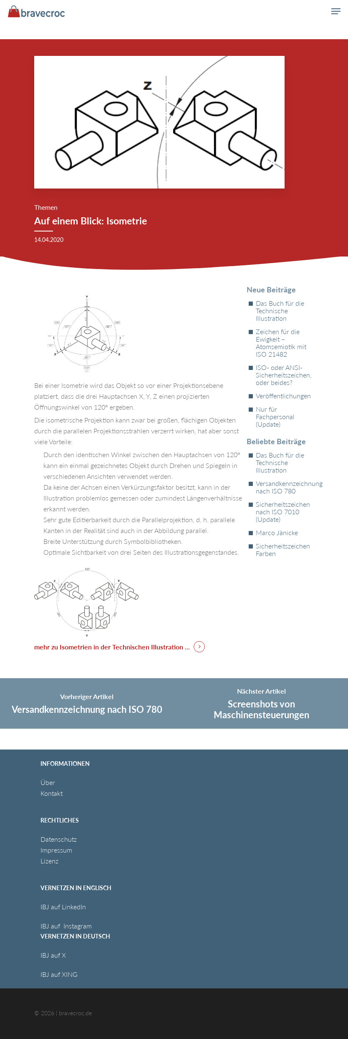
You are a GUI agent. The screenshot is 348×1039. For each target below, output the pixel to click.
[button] (335, 11)
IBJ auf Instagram (66, 926)
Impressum (56, 850)
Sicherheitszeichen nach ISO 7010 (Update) (283, 512)
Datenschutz (58, 839)
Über (47, 782)
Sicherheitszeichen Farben (283, 549)
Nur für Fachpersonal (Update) (275, 416)
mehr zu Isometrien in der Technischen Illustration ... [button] (112, 647)
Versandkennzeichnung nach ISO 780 (285, 487)
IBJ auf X (53, 955)
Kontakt (51, 793)
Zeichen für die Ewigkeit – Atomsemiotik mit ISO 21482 (281, 343)
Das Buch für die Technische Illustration (280, 310)
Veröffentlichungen (283, 396)
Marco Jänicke (277, 532)
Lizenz (49, 861)
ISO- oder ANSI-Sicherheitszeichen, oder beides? (284, 375)
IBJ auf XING (59, 974)
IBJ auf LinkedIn (64, 907)
